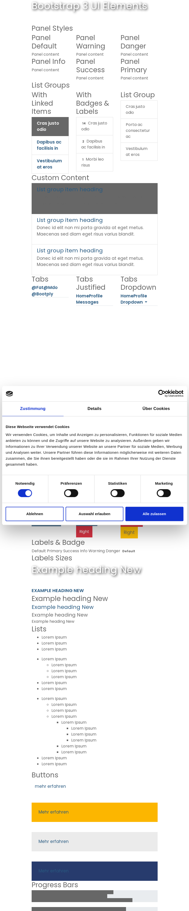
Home (82, 296)
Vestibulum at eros (49, 164)
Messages (87, 302)
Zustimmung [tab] (32, 408)
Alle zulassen (154, 514)
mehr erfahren (50, 786)
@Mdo (50, 288)
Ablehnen (34, 514)
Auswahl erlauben (94, 514)
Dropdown (132, 302)
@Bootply (42, 294)
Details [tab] (94, 408)
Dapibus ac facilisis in (49, 145)
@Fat (37, 288)
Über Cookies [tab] (156, 408)
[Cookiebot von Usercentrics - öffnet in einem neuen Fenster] (161, 394)
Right (84, 531)
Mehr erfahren (54, 812)
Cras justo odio (48, 126)
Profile (96, 296)
